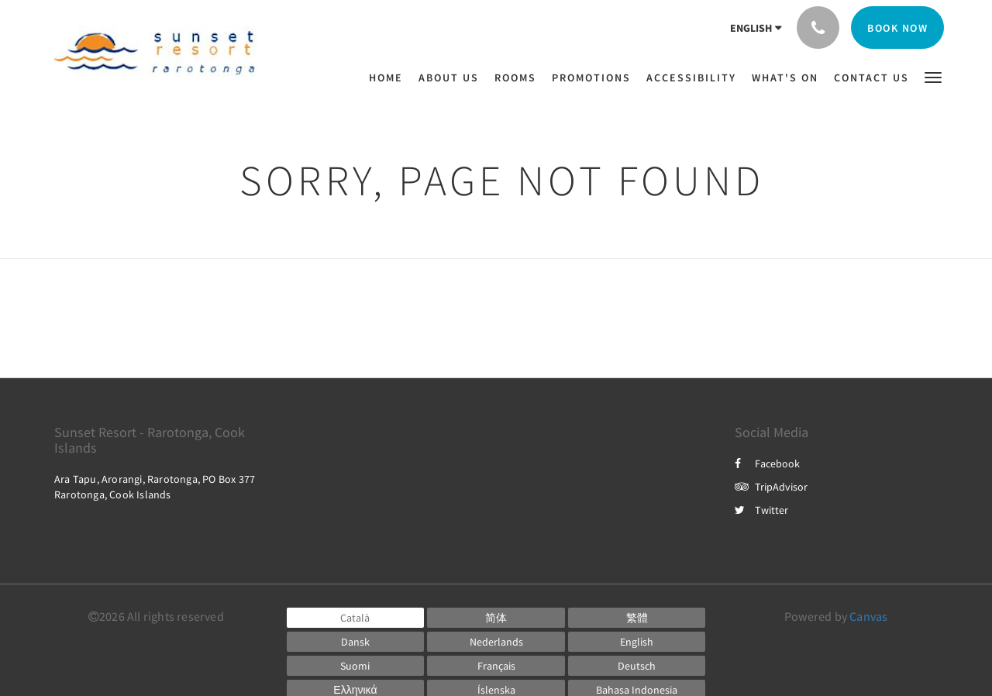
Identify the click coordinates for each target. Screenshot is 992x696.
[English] (637, 642)
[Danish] (356, 642)
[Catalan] (356, 618)
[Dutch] (496, 642)
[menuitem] (390, 77)
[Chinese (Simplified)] (496, 618)
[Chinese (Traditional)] (637, 618)
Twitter (761, 510)
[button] (933, 76)
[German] (637, 666)
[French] (496, 666)
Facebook (767, 463)
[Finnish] (356, 666)
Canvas (868, 616)
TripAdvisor (771, 487)
